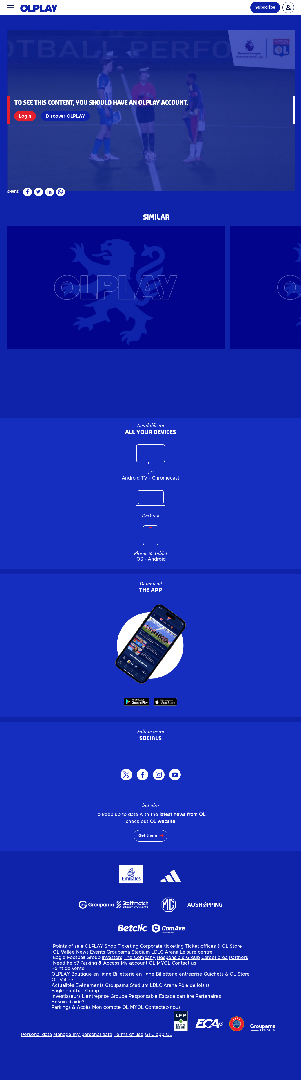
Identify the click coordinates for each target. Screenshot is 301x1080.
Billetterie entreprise (179, 1016)
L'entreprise (95, 1038)
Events (97, 994)
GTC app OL (158, 1077)
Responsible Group (178, 1000)
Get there (147, 878)
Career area (214, 1000)
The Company (140, 1000)
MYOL (163, 1005)
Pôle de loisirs (194, 1027)
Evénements (90, 1027)
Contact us (184, 1005)
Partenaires (208, 1038)
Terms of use (128, 1077)
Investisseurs (66, 1038)
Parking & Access (99, 1005)
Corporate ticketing (162, 988)
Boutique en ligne (91, 1016)
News (82, 994)
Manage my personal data (82, 1077)
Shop (110, 988)
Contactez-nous (163, 1049)
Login (26, 116)
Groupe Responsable (134, 1038)
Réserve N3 (19, 224)
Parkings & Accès (71, 1049)
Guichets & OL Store (227, 1016)
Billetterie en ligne (133, 1016)
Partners (238, 1000)
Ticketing (128, 988)
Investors (112, 1000)
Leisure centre (196, 994)
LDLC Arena (165, 994)
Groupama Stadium (128, 994)
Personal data (36, 1077)
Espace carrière (176, 1038)
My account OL (138, 1005)
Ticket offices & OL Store (213, 988)
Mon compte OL (110, 1049)
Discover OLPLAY (66, 116)
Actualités (63, 1027)
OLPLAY (94, 988)
